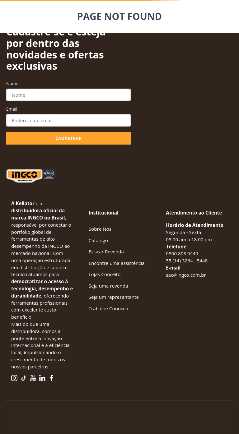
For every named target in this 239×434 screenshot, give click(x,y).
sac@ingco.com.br (186, 275)
